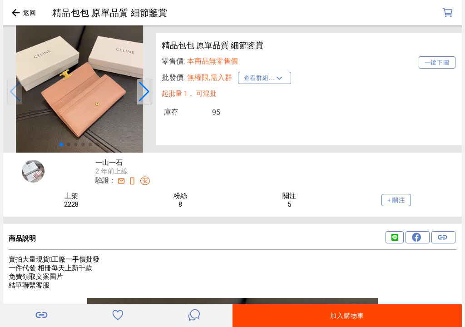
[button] (15, 91)
